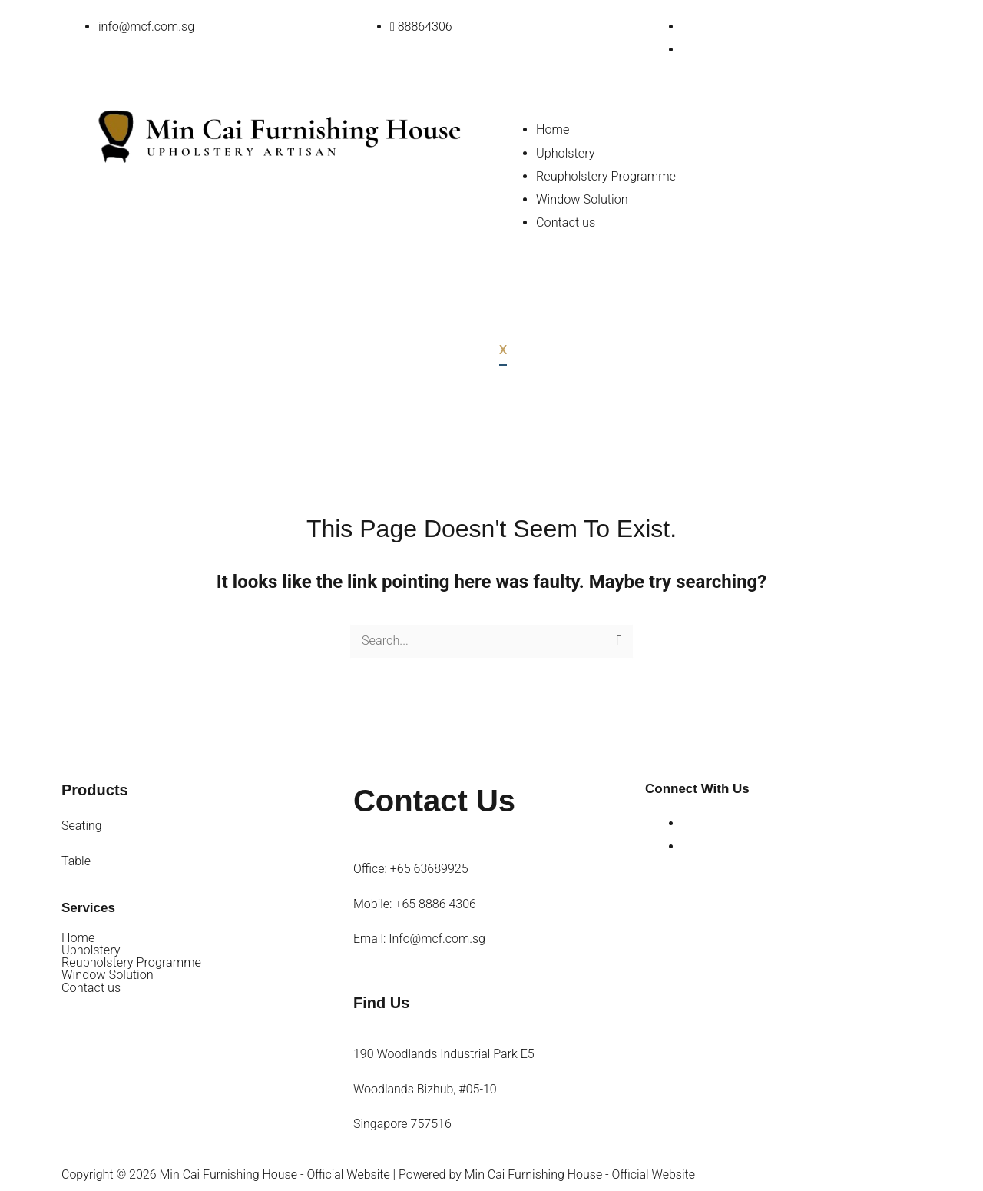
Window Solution (581, 198)
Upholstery (565, 151)
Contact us (565, 220)
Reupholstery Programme (605, 175)
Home (552, 128)
